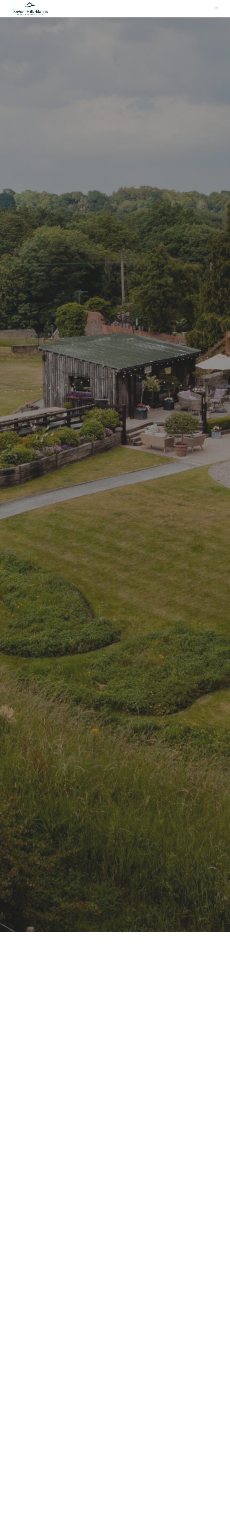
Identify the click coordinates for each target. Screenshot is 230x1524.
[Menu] (215, 8)
